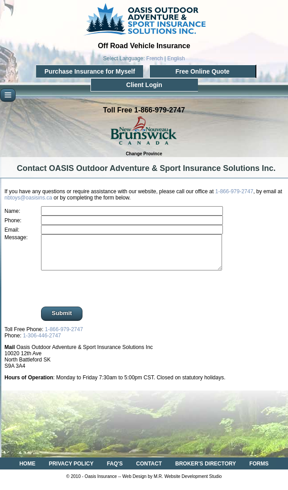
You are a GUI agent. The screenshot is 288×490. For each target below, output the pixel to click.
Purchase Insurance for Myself (90, 71)
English (176, 58)
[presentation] (105, 295)
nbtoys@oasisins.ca (28, 198)
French (154, 58)
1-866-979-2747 (234, 191)
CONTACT (149, 470)
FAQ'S (115, 470)
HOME (27, 470)
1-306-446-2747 (42, 342)
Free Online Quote (202, 71)
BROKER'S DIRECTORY (205, 470)
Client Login (144, 84)
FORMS (258, 470)
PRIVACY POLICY (71, 470)
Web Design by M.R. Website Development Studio (172, 483)
